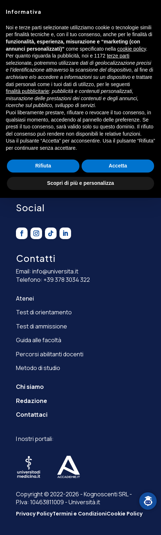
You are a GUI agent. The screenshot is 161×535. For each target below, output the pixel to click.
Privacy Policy (34, 513)
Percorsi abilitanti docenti (49, 354)
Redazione (31, 401)
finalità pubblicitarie (27, 91)
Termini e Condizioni (80, 513)
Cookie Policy (125, 513)
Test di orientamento (44, 312)
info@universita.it (55, 271)
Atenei (25, 298)
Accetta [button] (118, 166)
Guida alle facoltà (38, 340)
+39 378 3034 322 (67, 280)
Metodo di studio (38, 368)
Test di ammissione (41, 326)
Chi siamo (30, 387)
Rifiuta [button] (43, 166)
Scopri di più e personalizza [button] (80, 183)
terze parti (118, 56)
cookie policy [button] (131, 49)
